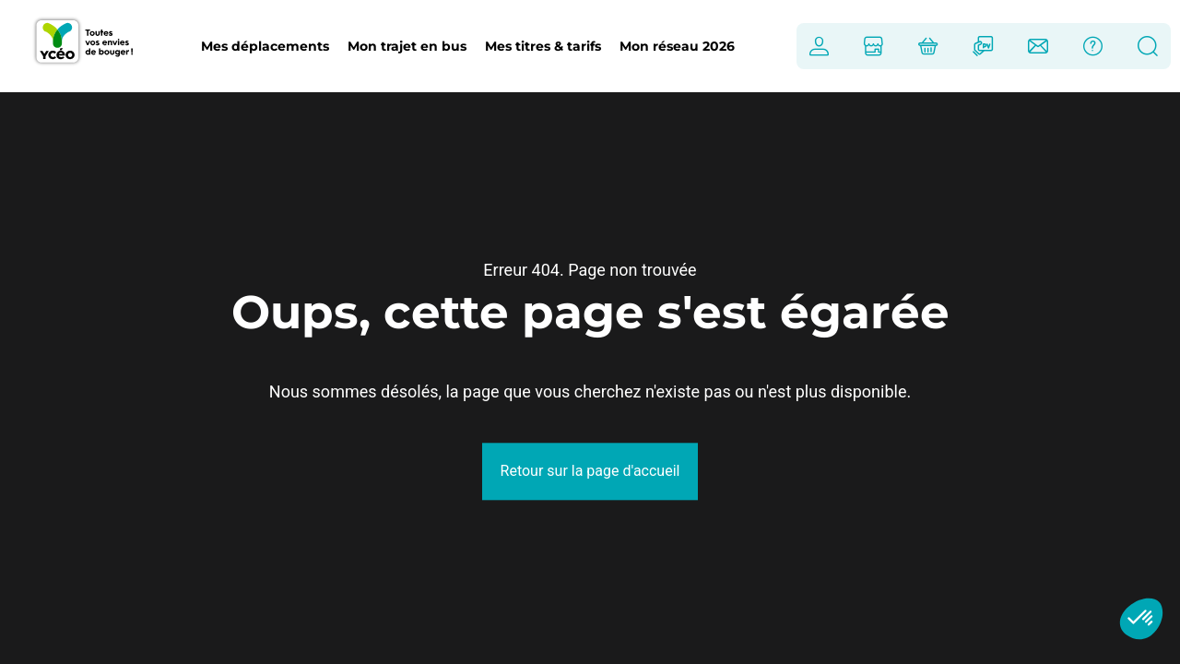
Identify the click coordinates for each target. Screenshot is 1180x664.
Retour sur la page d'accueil (590, 471)
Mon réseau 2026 (677, 46)
